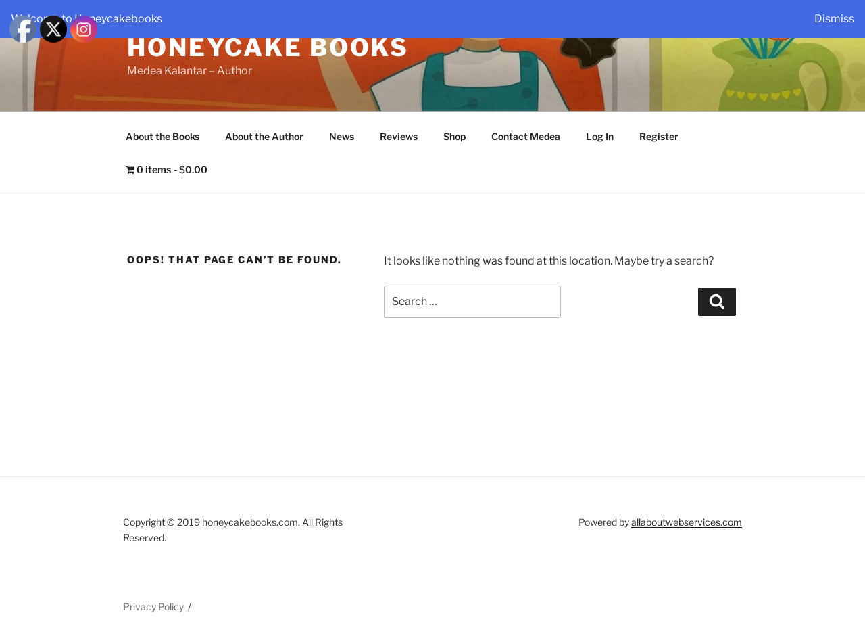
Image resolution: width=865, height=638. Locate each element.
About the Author (264, 136)
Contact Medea (525, 136)
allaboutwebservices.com (686, 522)
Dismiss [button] (834, 18)
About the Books (162, 136)
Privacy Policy (153, 606)
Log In (600, 136)
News (341, 136)
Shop (454, 136)
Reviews (399, 136)
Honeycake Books (268, 47)
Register (658, 136)
